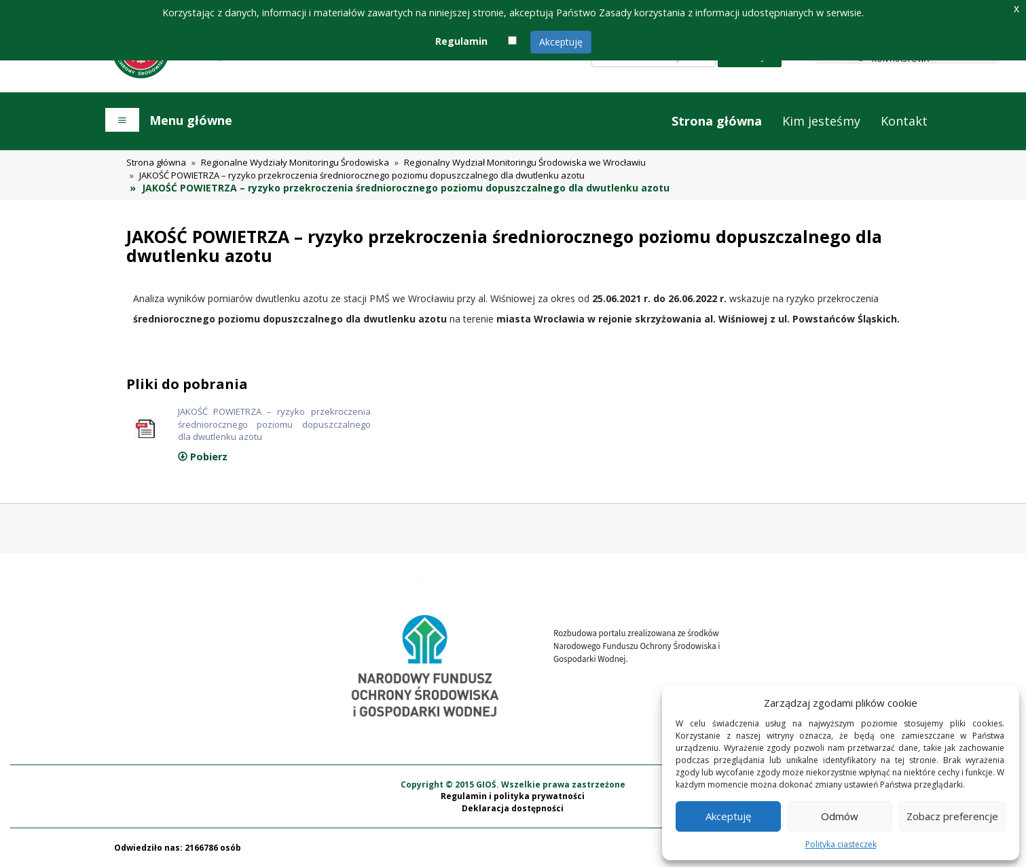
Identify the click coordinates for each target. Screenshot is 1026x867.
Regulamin (461, 41)
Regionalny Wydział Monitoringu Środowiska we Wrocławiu (525, 162)
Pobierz (202, 456)
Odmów (839, 816)
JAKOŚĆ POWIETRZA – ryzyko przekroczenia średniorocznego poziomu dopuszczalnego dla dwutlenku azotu (362, 175)
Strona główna (717, 121)
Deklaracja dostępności (513, 808)
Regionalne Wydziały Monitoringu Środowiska (295, 162)
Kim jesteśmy (821, 121)
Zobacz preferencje (952, 816)
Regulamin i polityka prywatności (513, 796)
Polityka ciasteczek (841, 844)
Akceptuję (561, 41)
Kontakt (904, 121)
